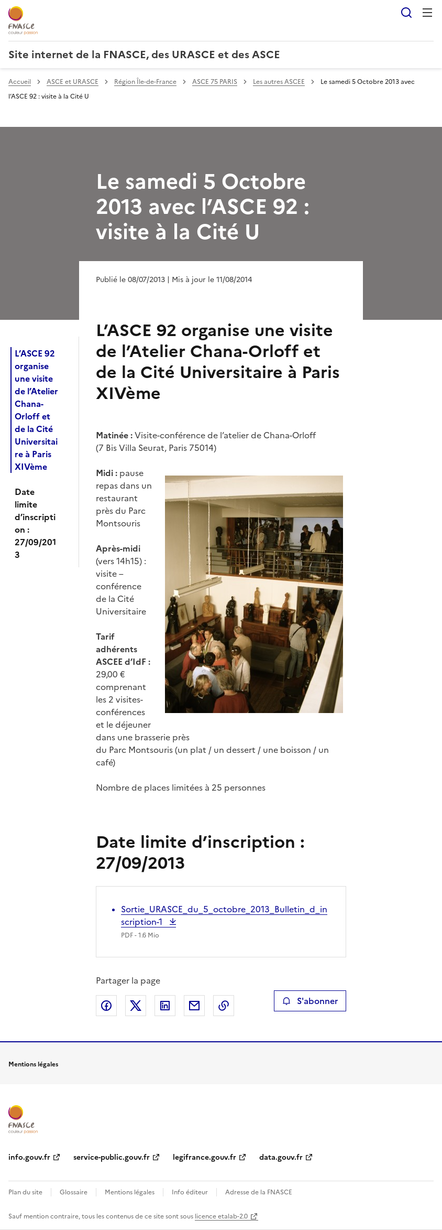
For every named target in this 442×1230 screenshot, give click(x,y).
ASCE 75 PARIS (214, 82)
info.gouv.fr (29, 1157)
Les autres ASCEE (279, 82)
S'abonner (309, 1001)
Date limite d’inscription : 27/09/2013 (35, 523)
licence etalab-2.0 (221, 1216)
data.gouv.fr (281, 1157)
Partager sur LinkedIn (164, 1005)
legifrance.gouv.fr (204, 1157)
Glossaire (73, 1192)
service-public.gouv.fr (111, 1157)
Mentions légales (129, 1192)
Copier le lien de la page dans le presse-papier (223, 1005)
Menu (427, 12)
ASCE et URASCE (72, 82)
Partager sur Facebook (106, 1005)
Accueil (19, 82)
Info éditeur (190, 1192)
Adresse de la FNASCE (258, 1192)
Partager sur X (135, 1005)
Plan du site (25, 1192)
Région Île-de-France (145, 82)
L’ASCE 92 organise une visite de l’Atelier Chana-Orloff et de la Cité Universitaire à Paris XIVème (36, 410)
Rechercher (406, 12)
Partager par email (194, 1005)
